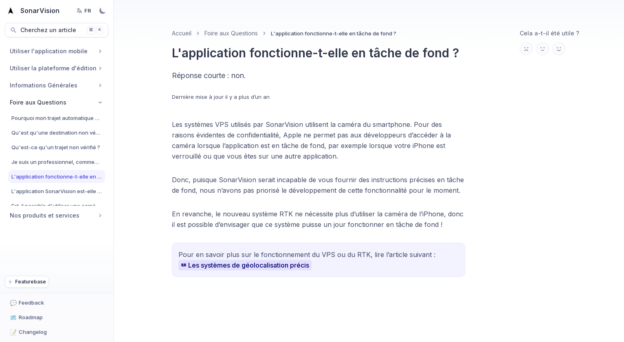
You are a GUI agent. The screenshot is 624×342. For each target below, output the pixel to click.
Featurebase (27, 282)
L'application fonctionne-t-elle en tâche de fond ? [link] (333, 33)
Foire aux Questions (231, 33)
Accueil (181, 33)
